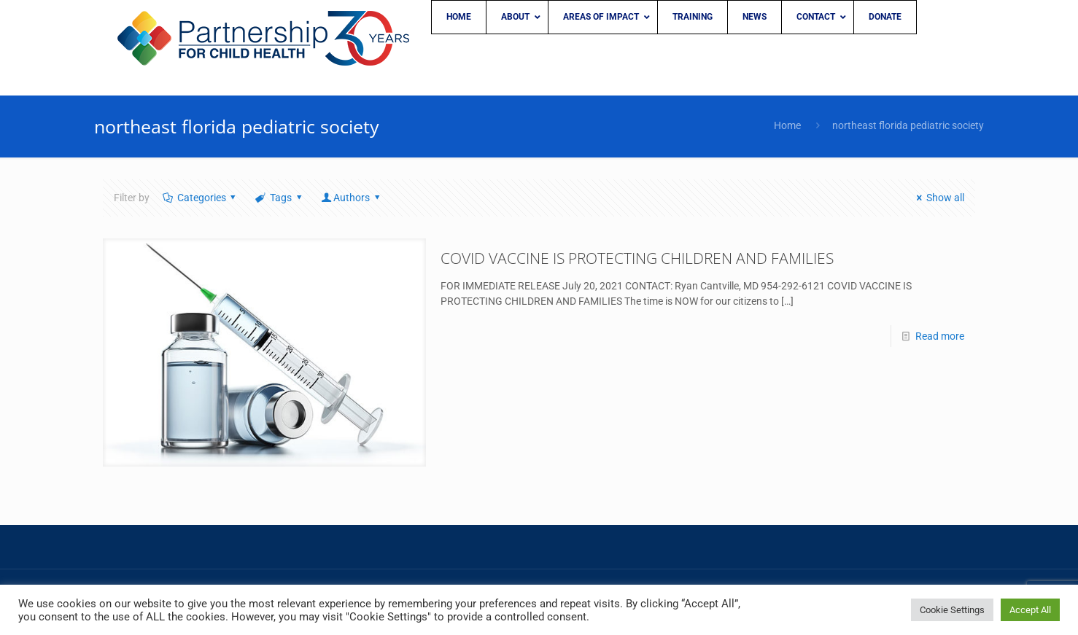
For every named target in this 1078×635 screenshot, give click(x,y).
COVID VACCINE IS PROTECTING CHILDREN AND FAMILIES (637, 258)
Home (787, 125)
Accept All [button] (1030, 609)
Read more (939, 336)
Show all (938, 197)
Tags (279, 197)
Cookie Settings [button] (952, 609)
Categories (200, 197)
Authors (351, 197)
